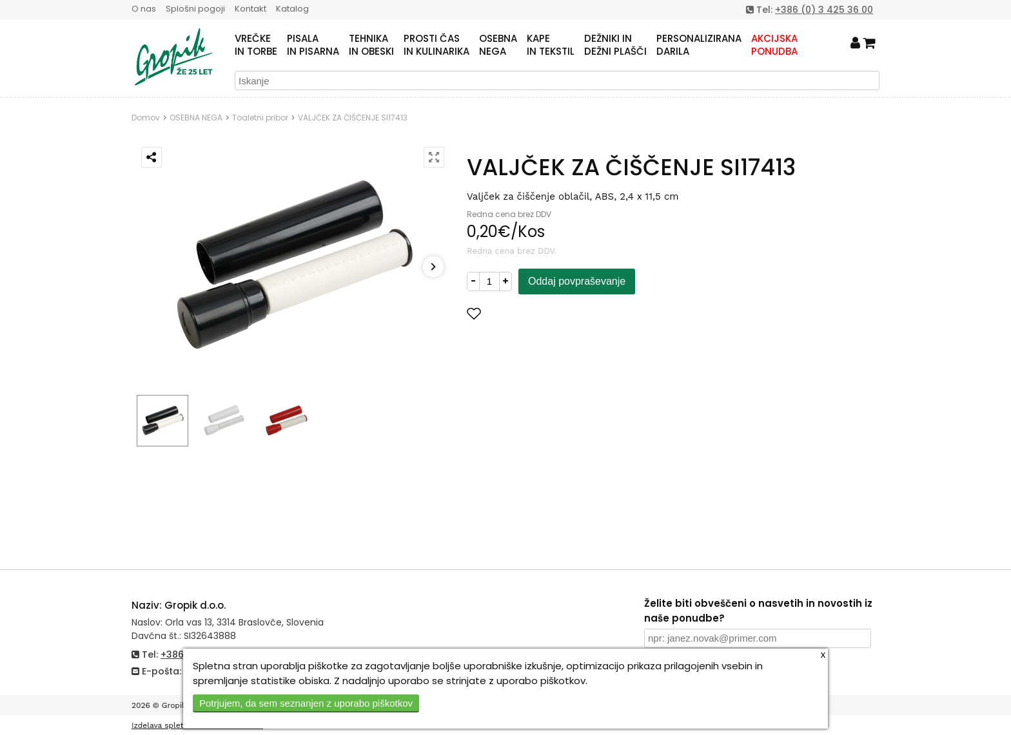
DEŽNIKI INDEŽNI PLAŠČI (615, 45)
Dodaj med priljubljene (537, 313)
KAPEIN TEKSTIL (550, 45)
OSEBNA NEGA (196, 117)
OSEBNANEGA (498, 45)
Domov (146, 117)
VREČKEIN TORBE (256, 45)
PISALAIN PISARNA (313, 45)
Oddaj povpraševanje (576, 281)
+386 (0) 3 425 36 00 (824, 9)
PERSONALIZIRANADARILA (698, 45)
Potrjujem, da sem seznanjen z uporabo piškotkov (306, 703)
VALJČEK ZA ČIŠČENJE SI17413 (352, 117)
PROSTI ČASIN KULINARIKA (436, 45)
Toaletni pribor (260, 117)
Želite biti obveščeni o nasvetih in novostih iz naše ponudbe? (758, 611)
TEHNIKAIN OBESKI (371, 45)
